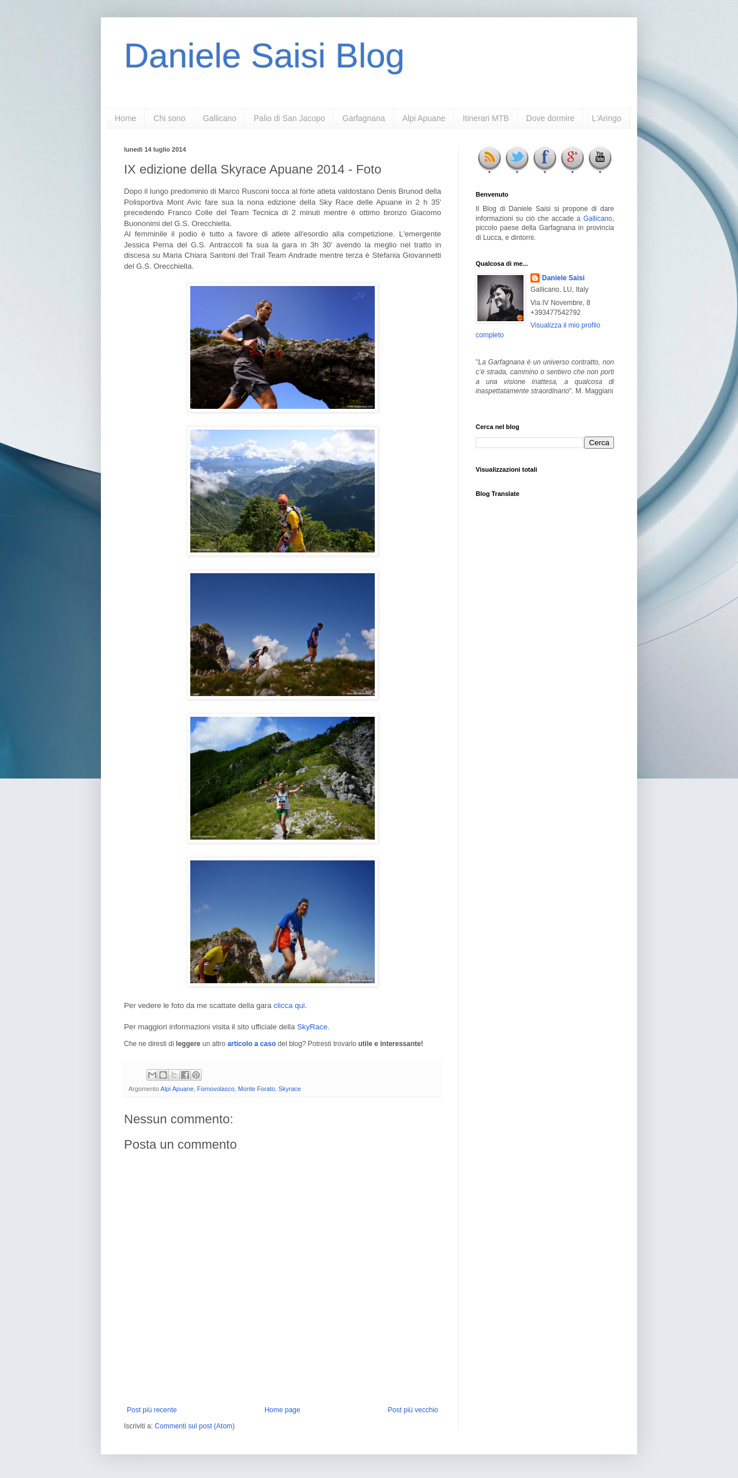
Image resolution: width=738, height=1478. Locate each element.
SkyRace (312, 1026)
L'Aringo (607, 118)
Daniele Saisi (563, 278)
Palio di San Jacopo (289, 118)
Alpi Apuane (424, 118)
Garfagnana (363, 118)
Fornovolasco (216, 1088)
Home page (282, 1410)
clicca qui (289, 1005)
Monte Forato (256, 1088)
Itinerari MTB (485, 118)
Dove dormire (550, 118)
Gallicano (219, 118)
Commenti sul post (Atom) (195, 1426)
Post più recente (152, 1410)
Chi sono (169, 118)
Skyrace (289, 1088)
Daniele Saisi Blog (264, 55)
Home (125, 118)
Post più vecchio (413, 1410)
